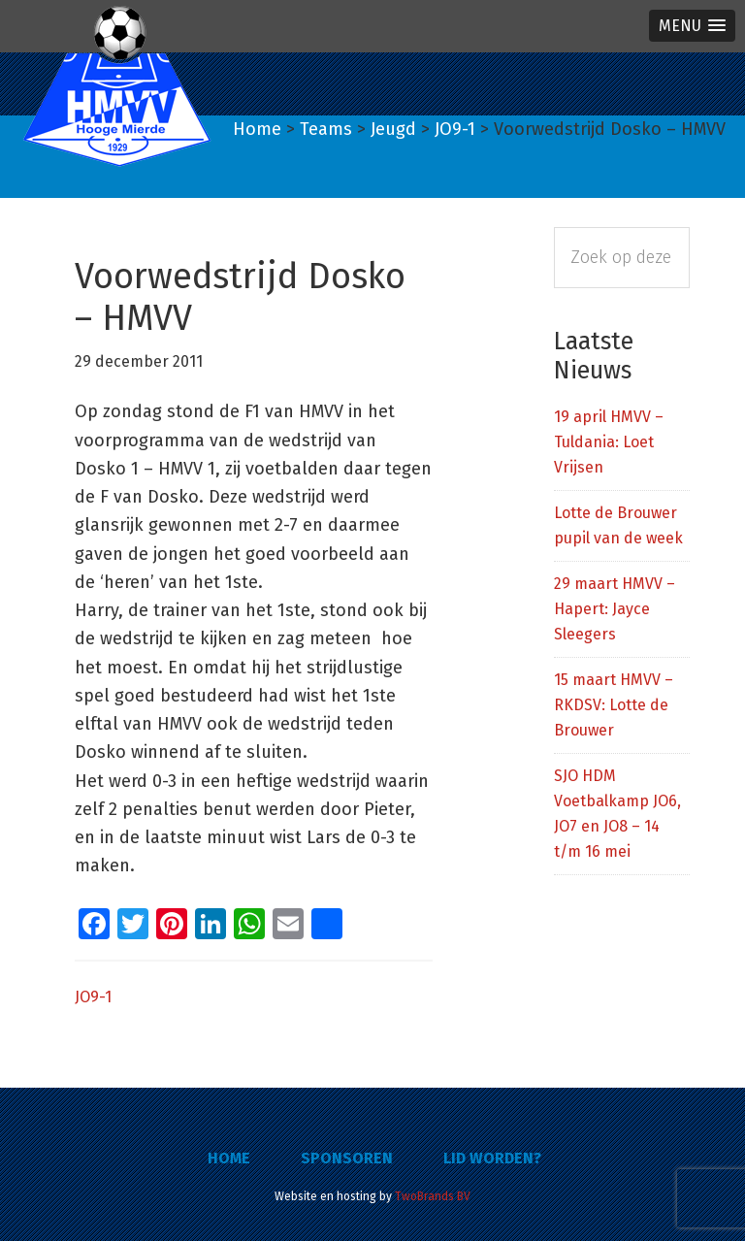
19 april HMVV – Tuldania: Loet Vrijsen (609, 442)
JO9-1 (93, 997)
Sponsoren (347, 1158)
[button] (692, 26)
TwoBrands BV (432, 1196)
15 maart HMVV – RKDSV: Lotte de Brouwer (613, 704)
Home (229, 1158)
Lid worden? (492, 1158)
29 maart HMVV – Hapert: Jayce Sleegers (614, 608)
